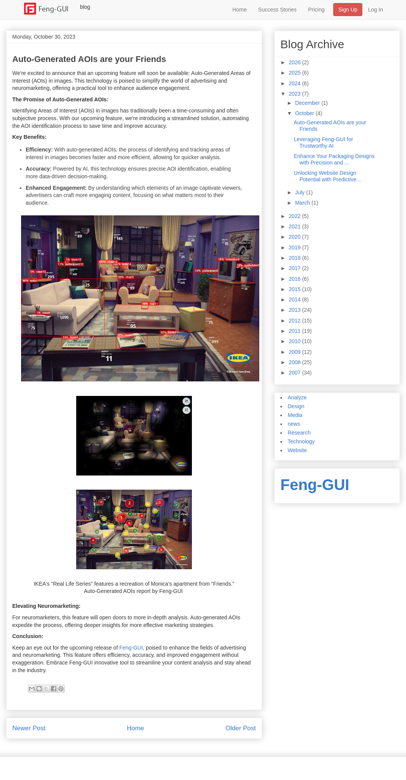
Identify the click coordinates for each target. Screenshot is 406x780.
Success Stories (277, 10)
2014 (295, 299)
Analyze (297, 397)
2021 (295, 226)
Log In (375, 10)
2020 (295, 237)
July (300, 192)
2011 (295, 331)
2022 (295, 216)
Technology (301, 441)
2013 (295, 310)
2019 (295, 247)
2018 (295, 258)
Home (239, 10)
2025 (295, 73)
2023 (295, 94)
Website (297, 450)
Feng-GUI (130, 648)
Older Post (241, 728)
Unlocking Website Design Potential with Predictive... (327, 176)
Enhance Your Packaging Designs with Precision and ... (334, 159)
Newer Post (29, 728)
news (294, 424)
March (303, 203)
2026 (295, 62)
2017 (295, 268)
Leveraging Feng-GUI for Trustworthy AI (323, 142)
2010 (295, 341)
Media (295, 415)
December (308, 103)
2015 (295, 289)
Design (296, 406)
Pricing (316, 10)
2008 (295, 362)
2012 (295, 321)
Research (299, 433)
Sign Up (347, 10)
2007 (295, 373)
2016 (295, 279)
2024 (295, 83)
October (305, 113)
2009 (295, 352)
